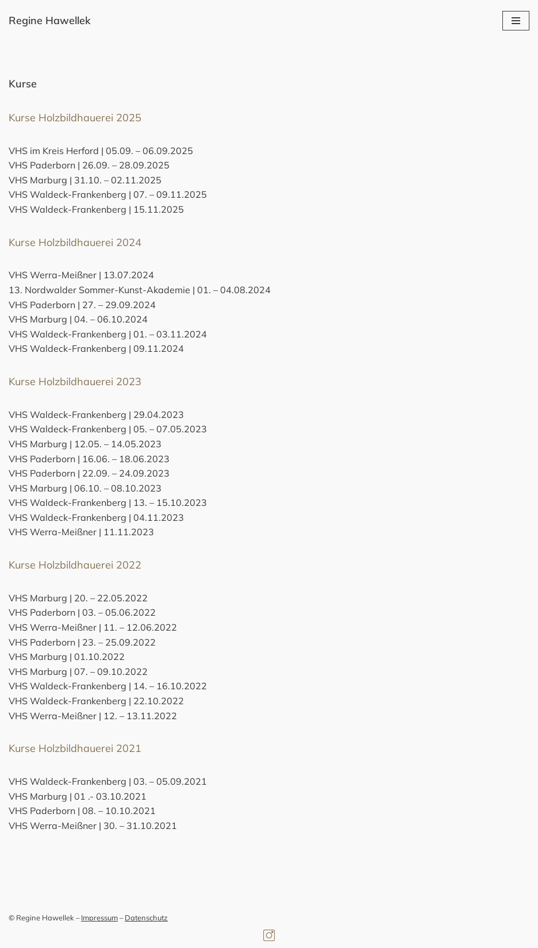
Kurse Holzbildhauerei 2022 (75, 564)
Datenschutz (146, 917)
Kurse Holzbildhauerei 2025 (75, 117)
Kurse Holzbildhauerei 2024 (75, 242)
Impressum (99, 917)
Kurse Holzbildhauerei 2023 (75, 381)
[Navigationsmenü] (515, 20)
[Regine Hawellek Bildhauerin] (50, 21)
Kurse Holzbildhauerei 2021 (75, 748)
